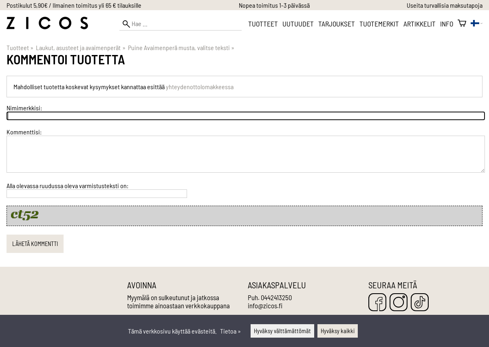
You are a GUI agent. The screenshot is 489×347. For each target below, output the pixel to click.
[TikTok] (420, 302)
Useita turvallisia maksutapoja (444, 5)
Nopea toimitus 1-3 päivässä (274, 5)
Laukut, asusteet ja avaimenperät (80, 47)
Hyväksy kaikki (338, 330)
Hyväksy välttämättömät (282, 330)
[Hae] (180, 24)
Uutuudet (298, 23)
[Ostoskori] (462, 23)
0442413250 (276, 297)
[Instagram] (399, 302)
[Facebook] (377, 302)
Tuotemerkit (379, 23)
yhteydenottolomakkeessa (199, 86)
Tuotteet (263, 23)
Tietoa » (230, 331)
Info (446, 23)
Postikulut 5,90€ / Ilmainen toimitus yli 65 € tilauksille (74, 5)
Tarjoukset (336, 23)
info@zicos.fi (265, 305)
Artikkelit (419, 23)
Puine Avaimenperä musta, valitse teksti (181, 47)
